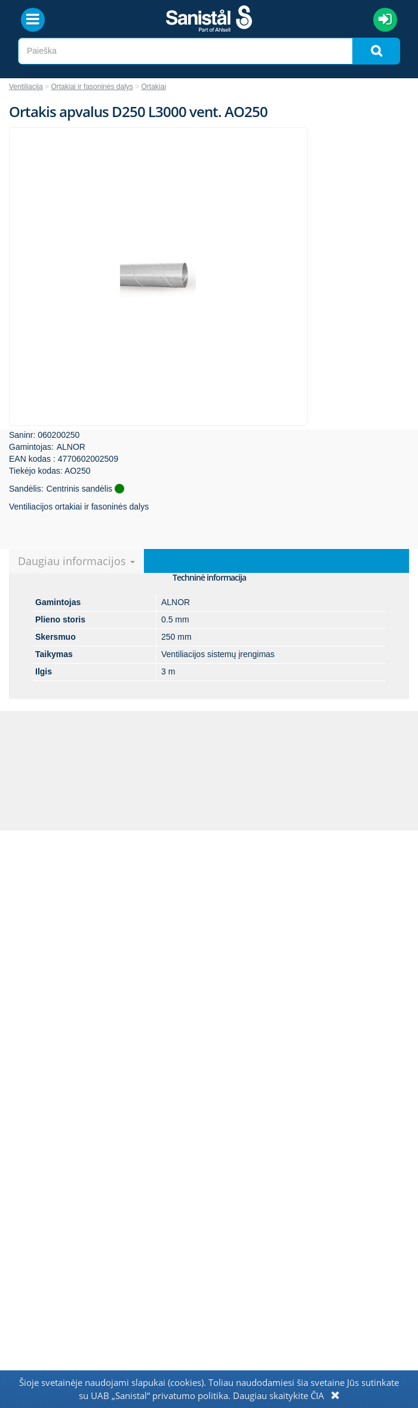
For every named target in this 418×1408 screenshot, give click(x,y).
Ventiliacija (26, 86)
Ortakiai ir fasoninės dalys (92, 86)
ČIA (317, 1395)
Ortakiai (154, 86)
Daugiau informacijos (76, 561)
